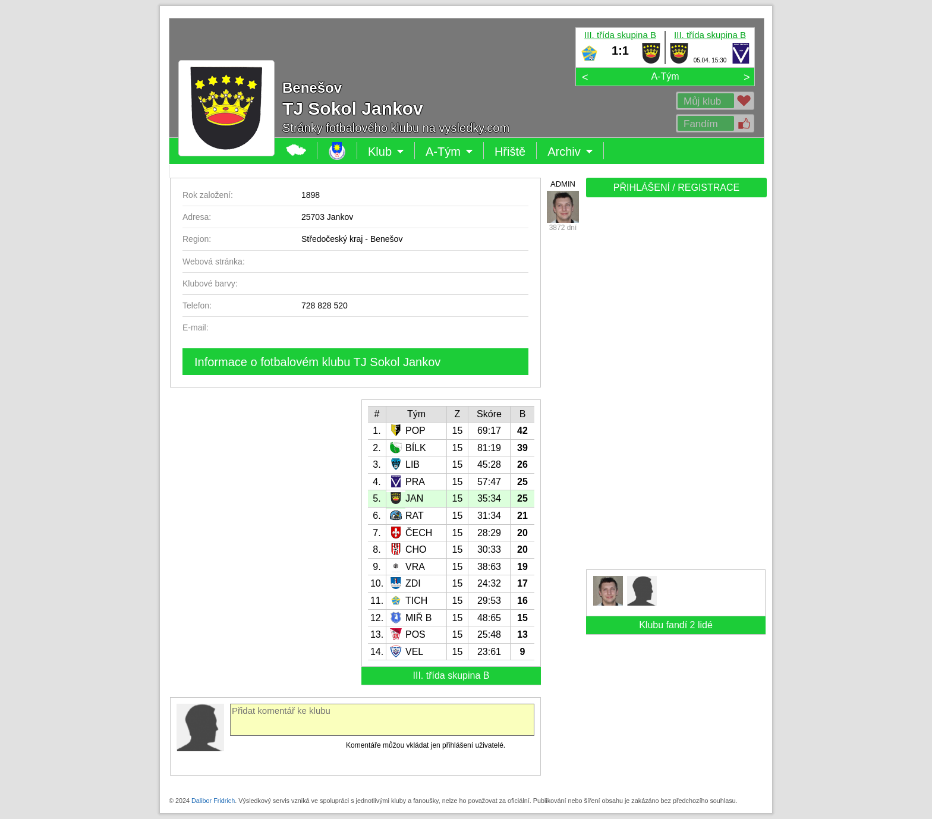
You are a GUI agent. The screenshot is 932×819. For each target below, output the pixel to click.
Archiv (570, 151)
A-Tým (665, 76)
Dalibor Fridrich (213, 800)
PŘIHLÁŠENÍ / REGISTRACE (676, 187)
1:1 (620, 50)
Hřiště (510, 151)
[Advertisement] (675, 387)
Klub (386, 151)
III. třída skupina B (620, 35)
